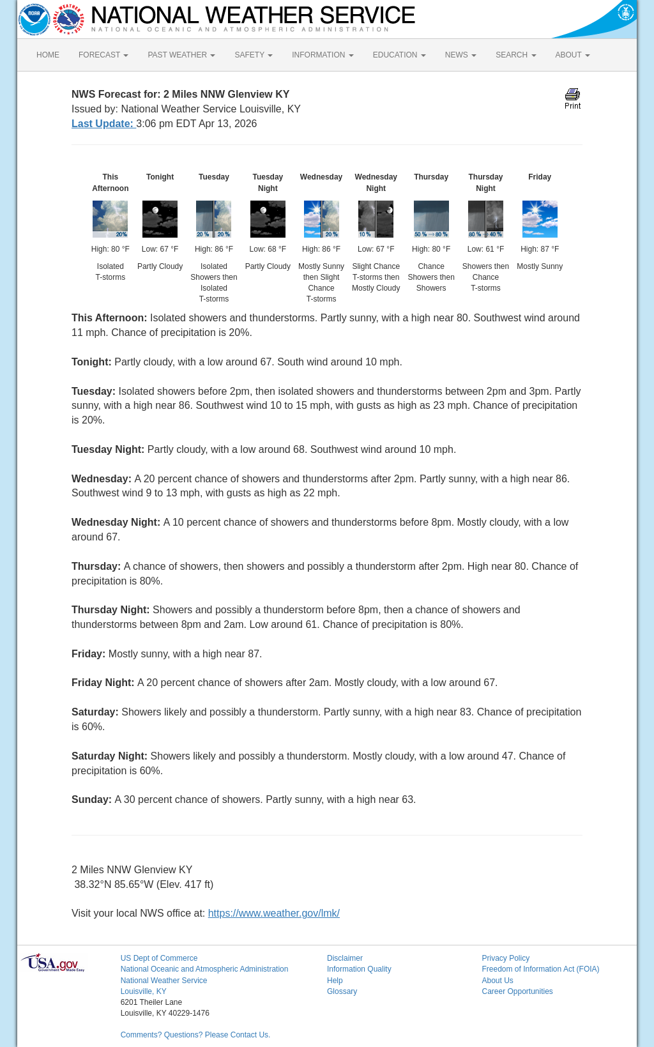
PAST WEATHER (181, 54)
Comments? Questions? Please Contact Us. (196, 1034)
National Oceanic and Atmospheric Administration (205, 969)
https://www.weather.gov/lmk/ (274, 913)
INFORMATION (322, 54)
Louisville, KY (144, 991)
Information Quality (359, 969)
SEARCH (516, 54)
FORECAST (103, 54)
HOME (47, 54)
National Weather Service (164, 980)
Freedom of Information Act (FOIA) (540, 969)
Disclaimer (345, 958)
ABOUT (573, 54)
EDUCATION (399, 54)
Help (335, 980)
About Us (497, 980)
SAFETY (253, 54)
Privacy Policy (505, 958)
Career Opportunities (517, 991)
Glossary (342, 991)
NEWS (460, 54)
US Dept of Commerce (159, 958)
